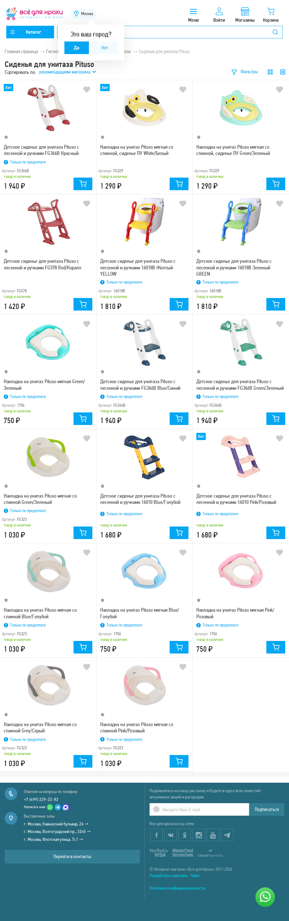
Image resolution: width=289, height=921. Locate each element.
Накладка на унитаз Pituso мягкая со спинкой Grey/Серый (40, 727)
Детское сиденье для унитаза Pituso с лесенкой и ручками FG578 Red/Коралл (42, 264)
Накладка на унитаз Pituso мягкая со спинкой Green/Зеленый (40, 499)
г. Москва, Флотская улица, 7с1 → (53, 839)
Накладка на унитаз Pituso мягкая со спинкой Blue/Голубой (40, 613)
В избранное (86, 89)
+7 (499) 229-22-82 (41, 799)
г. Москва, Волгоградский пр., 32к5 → (57, 831)
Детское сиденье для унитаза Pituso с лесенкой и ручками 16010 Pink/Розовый (236, 499)
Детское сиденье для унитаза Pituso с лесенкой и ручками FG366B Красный (41, 150)
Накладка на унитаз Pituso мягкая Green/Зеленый (44, 384)
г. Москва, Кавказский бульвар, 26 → (56, 824)
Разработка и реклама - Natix (174, 875)
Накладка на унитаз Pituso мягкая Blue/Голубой (139, 613)
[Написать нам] (265, 897)
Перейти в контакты (72, 856)
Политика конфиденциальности (177, 888)
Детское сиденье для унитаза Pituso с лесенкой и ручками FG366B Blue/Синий (140, 384)
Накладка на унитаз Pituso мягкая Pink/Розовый (235, 613)
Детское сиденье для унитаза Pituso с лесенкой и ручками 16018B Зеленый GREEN (234, 267)
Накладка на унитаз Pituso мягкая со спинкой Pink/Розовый (136, 727)
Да (76, 48)
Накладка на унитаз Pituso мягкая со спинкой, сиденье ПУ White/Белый (136, 150)
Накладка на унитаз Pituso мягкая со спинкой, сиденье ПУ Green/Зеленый (233, 150)
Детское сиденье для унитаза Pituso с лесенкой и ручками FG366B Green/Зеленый (240, 384)
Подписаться (267, 809)
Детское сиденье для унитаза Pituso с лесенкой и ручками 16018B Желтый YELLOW (138, 267)
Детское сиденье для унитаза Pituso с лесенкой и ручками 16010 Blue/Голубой (140, 499)
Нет (104, 48)
